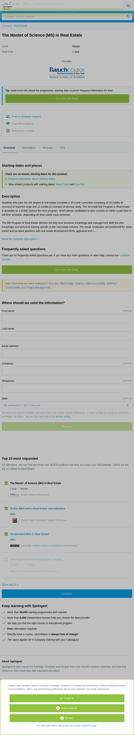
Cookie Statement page (85, 725)
